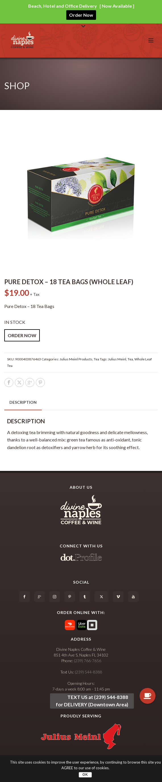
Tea (96, 359)
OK (85, 775)
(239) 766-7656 (87, 660)
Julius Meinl (117, 359)
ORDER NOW (22, 335)
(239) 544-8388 (88, 672)
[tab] (23, 402)
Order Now (81, 15)
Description (23, 402)
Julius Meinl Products (76, 359)
